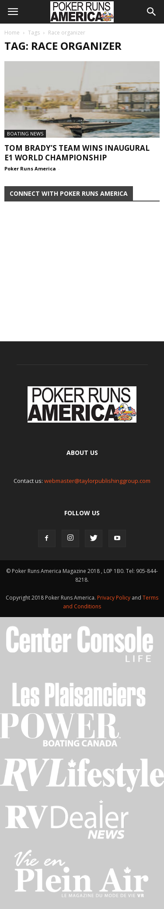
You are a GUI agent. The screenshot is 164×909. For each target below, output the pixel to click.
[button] (152, 12)
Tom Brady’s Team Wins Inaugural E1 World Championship (77, 153)
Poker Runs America (30, 168)
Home (12, 32)
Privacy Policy (114, 597)
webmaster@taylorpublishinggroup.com (97, 481)
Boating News (25, 133)
